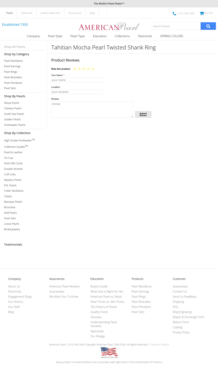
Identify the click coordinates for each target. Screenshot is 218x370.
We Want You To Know (63, 296)
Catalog (177, 327)
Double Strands (13, 169)
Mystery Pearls (12, 180)
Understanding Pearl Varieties (104, 324)
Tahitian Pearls (12, 108)
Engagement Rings (20, 296)
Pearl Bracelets (13, 77)
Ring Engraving (182, 312)
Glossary (96, 317)
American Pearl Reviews (64, 286)
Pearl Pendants (13, 83)
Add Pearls (10, 213)
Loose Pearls (11, 224)
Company (33, 36)
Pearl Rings (10, 72)
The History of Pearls (104, 307)
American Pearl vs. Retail (106, 296)
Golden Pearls (12, 119)
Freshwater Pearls (14, 125)
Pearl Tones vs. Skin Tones (107, 302)
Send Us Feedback (185, 296)
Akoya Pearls (11, 103)
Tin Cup (8, 158)
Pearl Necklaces (13, 61)
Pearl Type (77, 36)
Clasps (8, 196)
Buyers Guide (99, 286)
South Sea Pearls (14, 114)
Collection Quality (16, 146)
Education (100, 36)
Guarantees (56, 291)
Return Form (181, 322)
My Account (75, 13)
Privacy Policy (181, 332)
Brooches (10, 207)
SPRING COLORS (171, 36)
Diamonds (26, 13)
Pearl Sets (10, 88)
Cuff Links (10, 174)
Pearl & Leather (13, 152)
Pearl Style (55, 36)
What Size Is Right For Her (107, 291)
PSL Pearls (10, 185)
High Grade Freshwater (19, 140)
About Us (14, 286)
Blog (92, 13)
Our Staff (14, 307)
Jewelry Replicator (50, 13)
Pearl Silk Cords (13, 163)
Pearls (9, 13)
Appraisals (97, 331)
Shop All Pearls (14, 47)
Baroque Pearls (13, 201)
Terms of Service (160, 344)
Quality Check (99, 312)
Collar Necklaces (13, 190)
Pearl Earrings (12, 66)
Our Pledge (98, 336)
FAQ (175, 307)
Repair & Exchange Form (189, 317)
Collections (122, 36)
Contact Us (180, 291)
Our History (15, 302)
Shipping (178, 302)
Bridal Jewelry (12, 229)
